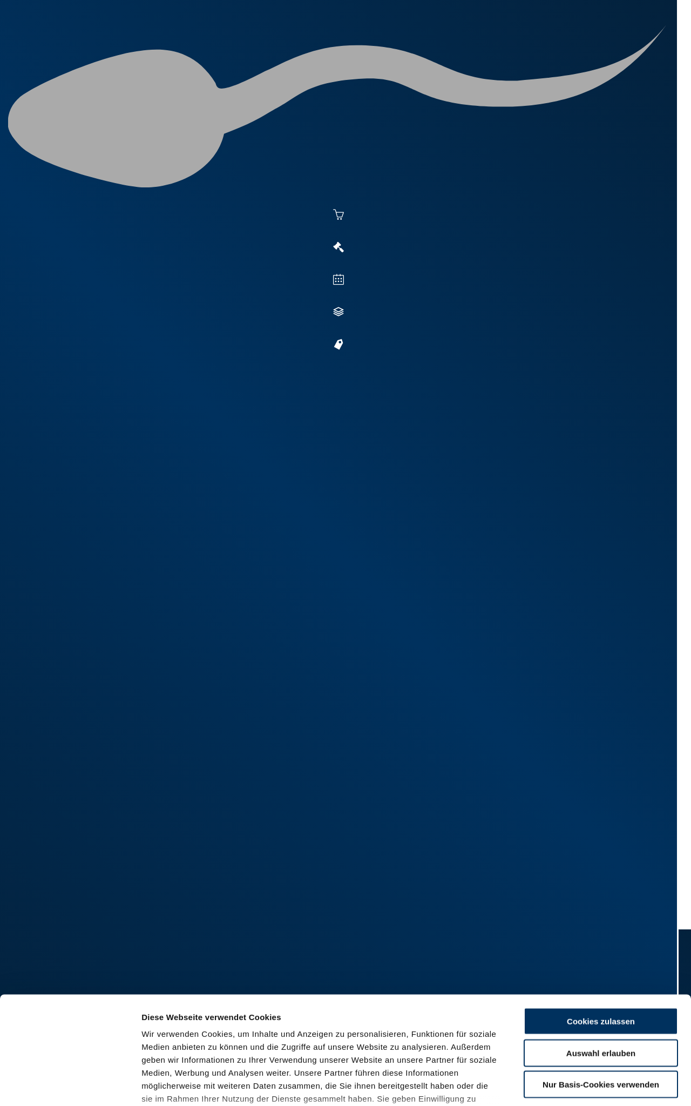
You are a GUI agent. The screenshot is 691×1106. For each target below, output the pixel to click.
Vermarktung (365, 49)
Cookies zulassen (601, 939)
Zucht (424, 49)
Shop (540, 49)
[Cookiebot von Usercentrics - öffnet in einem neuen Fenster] (70, 1085)
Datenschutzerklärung (186, 1042)
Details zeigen (589, 1084)
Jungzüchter (484, 49)
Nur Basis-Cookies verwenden (601, 1002)
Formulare (592, 49)
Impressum (262, 1042)
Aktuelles (235, 49)
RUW (637, 49)
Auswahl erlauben (600, 970)
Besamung (296, 49)
